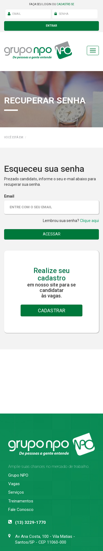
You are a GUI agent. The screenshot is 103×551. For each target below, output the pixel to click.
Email (9, 196)
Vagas (14, 483)
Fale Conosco (21, 509)
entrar (51, 25)
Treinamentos (20, 501)
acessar (51, 234)
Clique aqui (89, 220)
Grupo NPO (18, 475)
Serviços (16, 492)
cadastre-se (65, 4)
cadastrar (51, 310)
